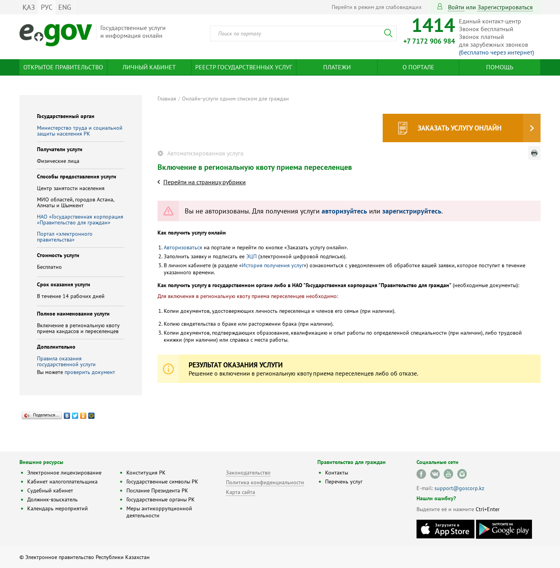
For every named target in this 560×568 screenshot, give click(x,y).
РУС (46, 7)
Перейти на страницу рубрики (204, 182)
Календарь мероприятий (57, 508)
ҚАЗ (29, 7)
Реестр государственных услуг (243, 67)
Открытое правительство (63, 67)
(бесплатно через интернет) (496, 52)
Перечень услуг (343, 481)
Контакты (336, 472)
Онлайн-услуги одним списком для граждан (235, 98)
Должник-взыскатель (52, 499)
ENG (64, 7)
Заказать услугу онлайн (460, 127)
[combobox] (303, 33)
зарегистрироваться (505, 7)
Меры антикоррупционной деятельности (159, 512)
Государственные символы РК (162, 481)
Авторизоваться (183, 247)
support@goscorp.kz (459, 488)
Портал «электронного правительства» (65, 236)
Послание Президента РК (157, 490)
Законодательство (248, 472)
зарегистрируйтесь (411, 210)
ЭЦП (251, 256)
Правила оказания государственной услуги (66, 361)
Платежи (337, 67)
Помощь (499, 67)
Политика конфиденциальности (265, 482)
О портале (418, 67)
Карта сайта (240, 492)
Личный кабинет (149, 67)
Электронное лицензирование (64, 472)
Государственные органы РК (160, 499)
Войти (456, 7)
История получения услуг (273, 265)
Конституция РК (146, 472)
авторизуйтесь (344, 210)
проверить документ (90, 372)
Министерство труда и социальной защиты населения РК (79, 130)
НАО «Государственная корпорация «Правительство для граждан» (80, 219)
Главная (167, 98)
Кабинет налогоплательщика (62, 481)
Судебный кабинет (50, 490)
